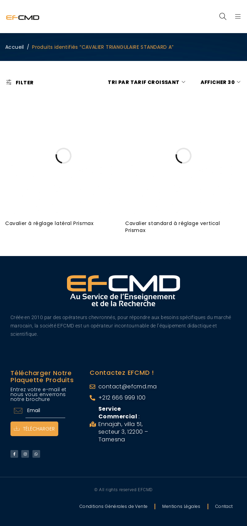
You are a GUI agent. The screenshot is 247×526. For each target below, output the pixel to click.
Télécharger (34, 428)
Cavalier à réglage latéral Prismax (49, 223)
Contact (224, 506)
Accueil (14, 47)
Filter (24, 82)
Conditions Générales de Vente (114, 506)
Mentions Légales (181, 506)
